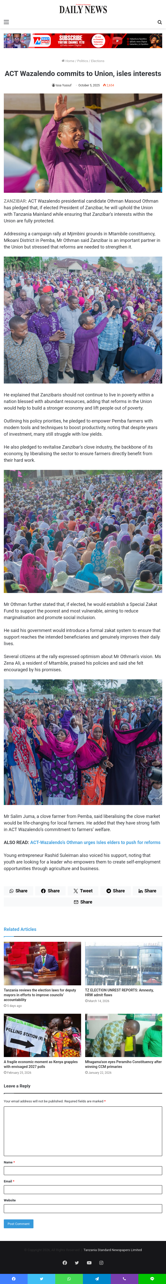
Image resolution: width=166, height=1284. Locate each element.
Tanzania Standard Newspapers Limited (113, 1250)
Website (10, 1200)
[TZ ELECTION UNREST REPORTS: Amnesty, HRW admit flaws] (123, 963)
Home (68, 61)
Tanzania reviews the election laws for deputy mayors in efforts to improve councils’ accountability (40, 995)
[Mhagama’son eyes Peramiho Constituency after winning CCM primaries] (123, 1035)
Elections (97, 61)
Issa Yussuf (63, 85)
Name (9, 1162)
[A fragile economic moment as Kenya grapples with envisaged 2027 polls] (42, 1035)
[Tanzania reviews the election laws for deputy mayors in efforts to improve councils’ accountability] (42, 963)
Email (9, 1181)
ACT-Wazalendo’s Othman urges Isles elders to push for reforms (96, 842)
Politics (82, 61)
